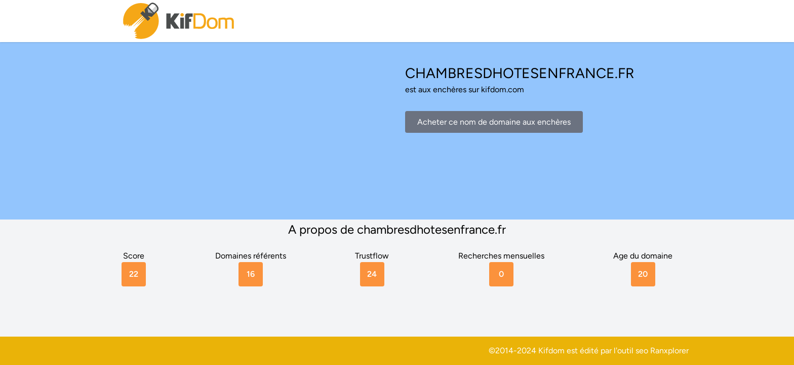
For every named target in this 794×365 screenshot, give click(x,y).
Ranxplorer (669, 350)
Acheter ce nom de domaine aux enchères (494, 122)
